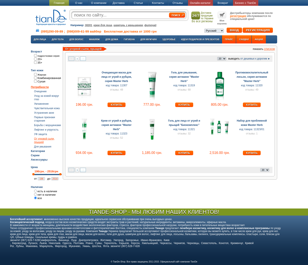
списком (269, 49)
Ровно (89, 243)
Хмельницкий (150, 243)
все (39, 198)
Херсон (135, 243)
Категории (38, 151)
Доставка (119, 2)
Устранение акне (44, 112)
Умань (86, 246)
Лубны (20, 246)
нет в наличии (46, 194)
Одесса (67, 243)
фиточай (150, 25)
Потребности (40, 87)
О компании (98, 2)
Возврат (223, 2)
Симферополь (48, 240)
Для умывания (42, 146)
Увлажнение (41, 103)
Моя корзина (222, 20)
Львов (42, 243)
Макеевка (31, 246)
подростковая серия (48, 56)
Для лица (40, 39)
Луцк (73, 240)
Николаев (54, 243)
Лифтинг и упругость (46, 129)
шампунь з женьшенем (128, 25)
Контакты (158, 2)
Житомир (105, 240)
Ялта (106, 246)
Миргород (61, 246)
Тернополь (110, 243)
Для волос (76, 39)
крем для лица (103, 25)
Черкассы (166, 243)
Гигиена (129, 39)
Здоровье (168, 39)
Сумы (98, 243)
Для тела (58, 39)
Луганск (32, 243)
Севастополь (209, 243)
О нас (79, 2)
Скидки (244, 39)
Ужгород (118, 240)
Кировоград (19, 243)
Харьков (124, 243)
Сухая (41, 81)
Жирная (41, 74)
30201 (88, 25)
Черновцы (193, 243)
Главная (59, 2)
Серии (35, 155)
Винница (63, 240)
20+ (39, 59)
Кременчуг (237, 243)
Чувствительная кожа (47, 108)
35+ (39, 62)
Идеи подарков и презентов (200, 39)
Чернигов (179, 243)
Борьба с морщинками (47, 125)
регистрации (238, 16)
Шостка (96, 246)
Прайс (229, 39)
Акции (259, 39)
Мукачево (74, 246)
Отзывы (178, 2)
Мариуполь (46, 246)
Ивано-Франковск (151, 240)
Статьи (138, 2)
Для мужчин (148, 39)
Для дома (111, 39)
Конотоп (224, 243)
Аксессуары (39, 159)
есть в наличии (47, 191)
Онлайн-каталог (200, 2)
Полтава (78, 243)
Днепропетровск (88, 240)
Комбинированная (49, 78)
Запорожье (132, 240)
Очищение (40, 91)
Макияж (94, 39)
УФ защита (40, 134)
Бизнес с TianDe (245, 2)
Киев (166, 240)
